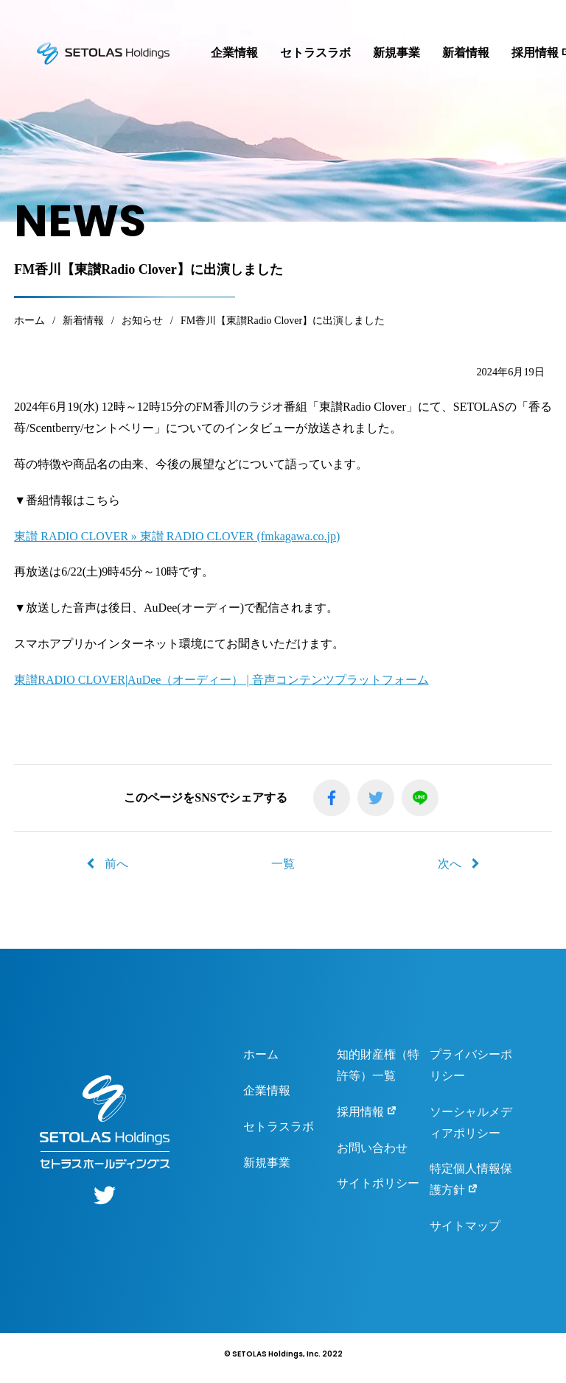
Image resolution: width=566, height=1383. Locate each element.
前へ (107, 863)
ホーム (261, 1054)
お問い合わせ (372, 1148)
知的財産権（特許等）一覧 (378, 1065)
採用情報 (368, 1110)
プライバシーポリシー (471, 1065)
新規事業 (396, 52)
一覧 (283, 863)
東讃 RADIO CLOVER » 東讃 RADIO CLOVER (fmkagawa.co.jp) (177, 536)
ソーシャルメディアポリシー (471, 1122)
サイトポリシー (378, 1183)
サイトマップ (465, 1226)
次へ (458, 863)
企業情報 (234, 52)
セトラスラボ (315, 52)
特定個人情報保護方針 (471, 1179)
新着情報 (465, 52)
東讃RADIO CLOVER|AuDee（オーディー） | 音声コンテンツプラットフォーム (221, 679)
